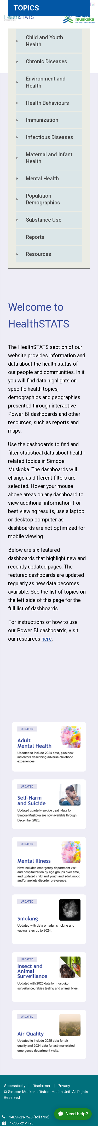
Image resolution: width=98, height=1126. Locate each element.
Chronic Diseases (46, 61)
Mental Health (42, 178)
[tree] (49, 148)
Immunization (42, 120)
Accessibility (14, 1085)
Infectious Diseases (49, 137)
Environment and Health (46, 82)
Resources (38, 254)
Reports (35, 237)
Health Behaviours (47, 103)
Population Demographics (43, 199)
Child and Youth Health (45, 41)
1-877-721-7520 (20, 1117)
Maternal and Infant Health (50, 158)
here (47, 639)
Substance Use (43, 220)
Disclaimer (41, 1085)
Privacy (64, 1085)
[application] (74, 1114)
